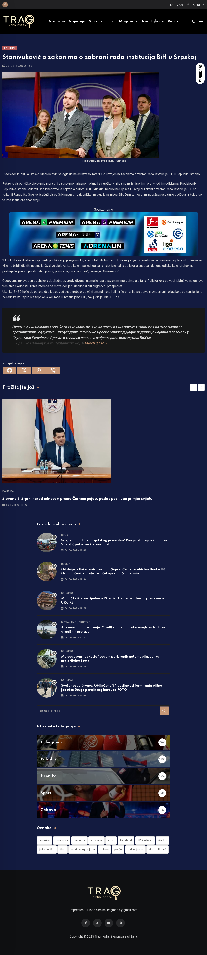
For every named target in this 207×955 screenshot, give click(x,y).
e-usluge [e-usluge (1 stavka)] (96, 840)
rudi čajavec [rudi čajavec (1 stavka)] (135, 849)
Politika (8, 491)
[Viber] (53, 370)
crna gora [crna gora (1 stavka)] (62, 840)
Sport (111, 21)
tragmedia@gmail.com (122, 910)
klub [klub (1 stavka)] (62, 849)
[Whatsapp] (39, 370)
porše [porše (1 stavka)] (118, 849)
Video (173, 21)
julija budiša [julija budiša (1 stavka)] (46, 849)
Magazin (126, 21)
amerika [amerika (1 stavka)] (44, 840)
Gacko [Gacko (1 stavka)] (162, 840)
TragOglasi (151, 21)
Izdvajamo (69, 622)
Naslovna (57, 21)
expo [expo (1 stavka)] (111, 840)
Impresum (77, 910)
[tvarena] (103, 234)
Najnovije (77, 21)
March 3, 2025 (96, 343)
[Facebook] (9, 370)
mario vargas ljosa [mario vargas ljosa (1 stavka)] (83, 849)
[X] (24, 370)
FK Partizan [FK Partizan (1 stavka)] (145, 840)
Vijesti (94, 21)
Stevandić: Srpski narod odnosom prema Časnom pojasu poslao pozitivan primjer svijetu (77, 499)
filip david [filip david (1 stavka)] (126, 840)
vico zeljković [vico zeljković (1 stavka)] (157, 849)
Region (66, 564)
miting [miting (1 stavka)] (105, 849)
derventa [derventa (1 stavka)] (79, 840)
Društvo (67, 593)
